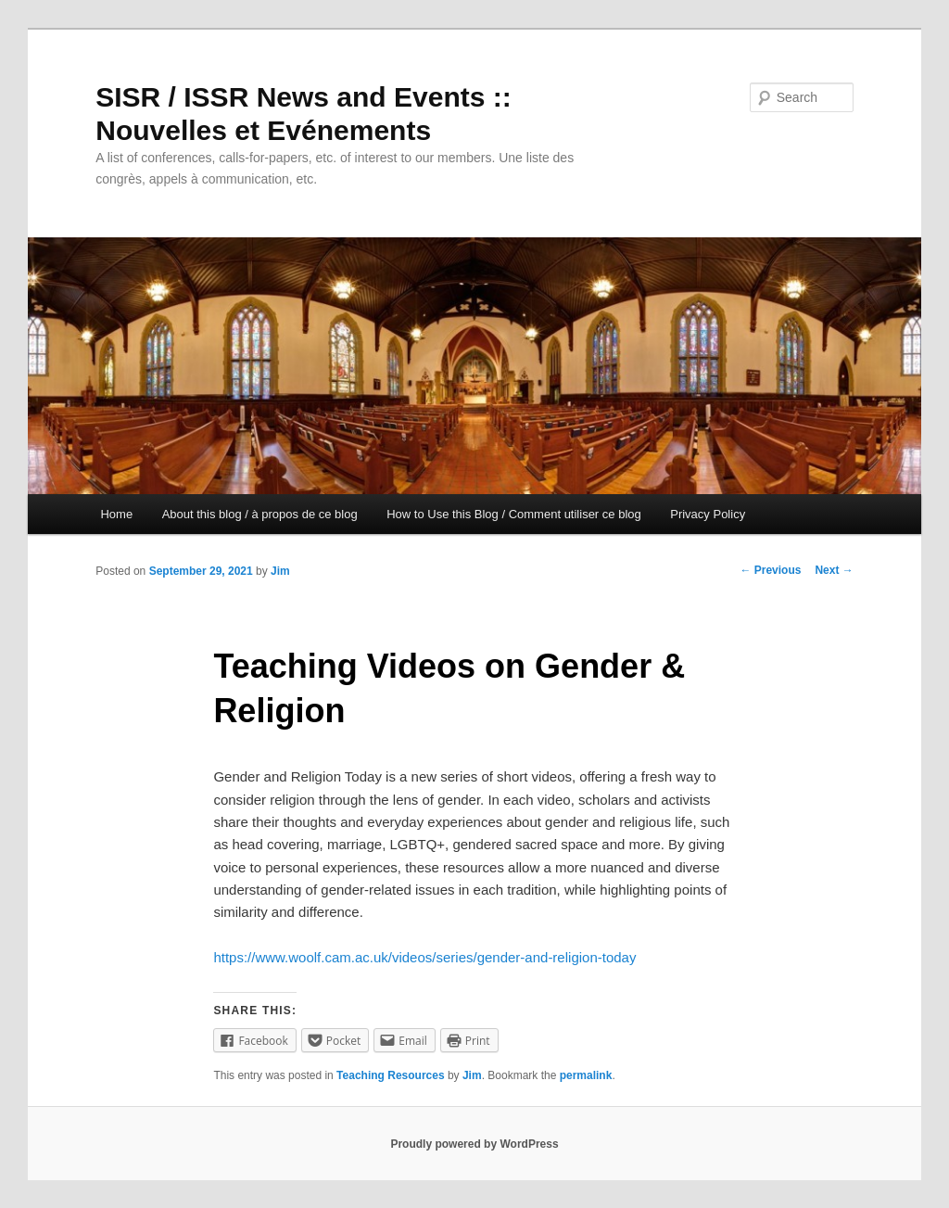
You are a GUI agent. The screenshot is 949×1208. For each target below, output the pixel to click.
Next (834, 570)
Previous (770, 570)
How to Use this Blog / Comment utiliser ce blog (513, 514)
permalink (586, 1075)
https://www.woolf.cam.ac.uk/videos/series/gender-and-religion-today (424, 957)
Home (116, 514)
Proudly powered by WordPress (474, 1144)
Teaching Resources (390, 1075)
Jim (280, 571)
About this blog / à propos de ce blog (260, 514)
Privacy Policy (707, 514)
